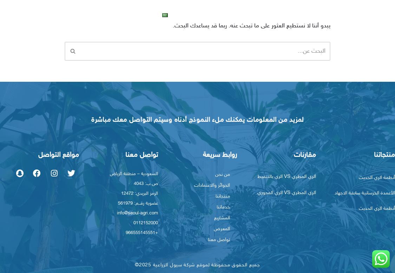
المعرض (226, 15)
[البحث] (205, 51)
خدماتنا (285, 15)
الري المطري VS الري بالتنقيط (286, 177)
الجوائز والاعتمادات (212, 185)
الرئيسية (383, 15)
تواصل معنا (193, 15)
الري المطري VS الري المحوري (286, 193)
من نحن (351, 14)
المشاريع (256, 15)
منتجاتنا (316, 14)
